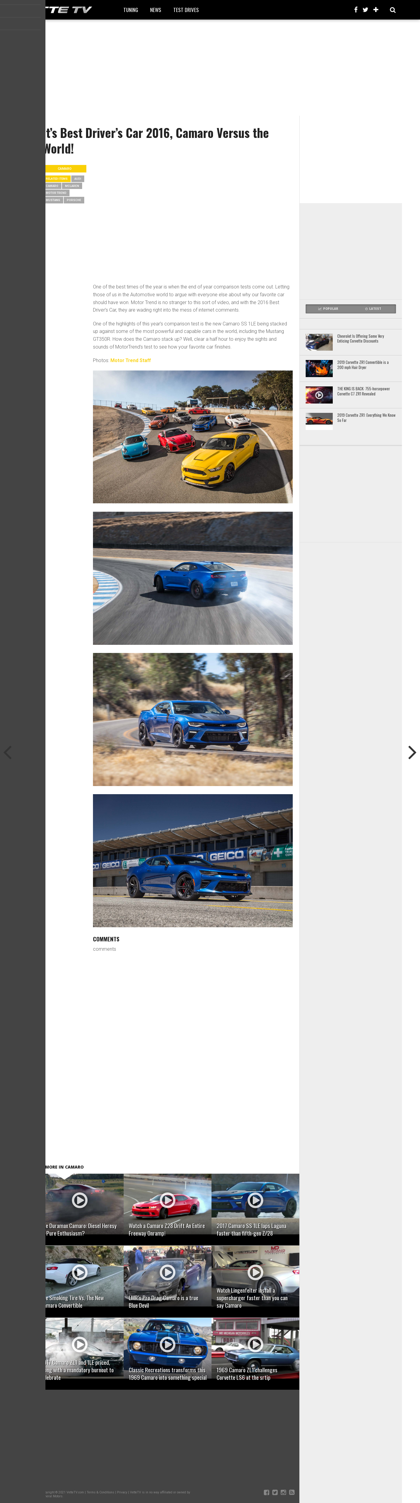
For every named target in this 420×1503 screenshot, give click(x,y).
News (155, 10)
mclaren (72, 185)
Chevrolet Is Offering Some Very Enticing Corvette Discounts (360, 339)
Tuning (130, 10)
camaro (52, 185)
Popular (328, 309)
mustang (53, 200)
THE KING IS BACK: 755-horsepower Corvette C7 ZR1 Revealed (363, 391)
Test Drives (186, 10)
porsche (74, 200)
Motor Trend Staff (130, 360)
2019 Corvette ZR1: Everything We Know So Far (366, 418)
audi (77, 178)
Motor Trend (56, 192)
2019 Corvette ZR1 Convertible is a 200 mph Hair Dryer (363, 365)
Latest (373, 309)
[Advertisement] (210, 68)
